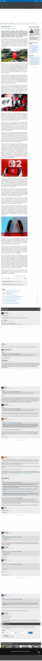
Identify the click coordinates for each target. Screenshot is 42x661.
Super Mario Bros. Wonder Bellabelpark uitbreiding (13, 299)
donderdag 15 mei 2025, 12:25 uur (8, 508)
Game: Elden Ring (34, 48)
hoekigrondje (6, 478)
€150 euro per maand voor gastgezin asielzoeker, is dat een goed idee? (35, 59)
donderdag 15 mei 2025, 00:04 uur (8, 419)
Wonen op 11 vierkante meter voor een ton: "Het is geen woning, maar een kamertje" (35, 60)
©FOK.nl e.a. (40, 655)
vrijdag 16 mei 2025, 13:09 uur (8, 614)
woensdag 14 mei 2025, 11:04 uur (8, 321)
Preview (4, 23)
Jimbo (5, 320)
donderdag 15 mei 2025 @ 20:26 (8, 564)
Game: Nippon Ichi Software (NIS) (35, 50)
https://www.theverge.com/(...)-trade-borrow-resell (12, 469)
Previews (16, 8)
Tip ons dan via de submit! (16, 281)
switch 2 (21, 275)
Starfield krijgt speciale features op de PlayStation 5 (13, 290)
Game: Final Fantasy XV (34, 49)
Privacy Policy (21, 651)
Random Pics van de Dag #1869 (35, 57)
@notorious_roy (8, 323)
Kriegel (5, 418)
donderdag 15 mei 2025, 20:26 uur (8, 548)
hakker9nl (6, 360)
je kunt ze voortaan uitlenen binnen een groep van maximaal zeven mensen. (19, 473)
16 (26, 278)
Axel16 (5, 387)
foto (5, 467)
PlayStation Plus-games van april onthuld (11, 292)
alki (4, 344)
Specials (19, 8)
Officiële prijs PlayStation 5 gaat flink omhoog (12, 297)
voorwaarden (11, 636)
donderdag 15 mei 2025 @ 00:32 (8, 482)
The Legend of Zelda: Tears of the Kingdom (35, 47)
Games (7, 23)
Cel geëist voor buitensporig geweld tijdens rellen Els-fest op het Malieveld (35, 64)
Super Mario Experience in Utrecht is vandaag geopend (14, 296)
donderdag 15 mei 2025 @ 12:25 (8, 536)
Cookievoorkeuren (27, 651)
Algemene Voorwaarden (15, 651)
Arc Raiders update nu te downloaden (11, 294)
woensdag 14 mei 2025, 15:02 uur (8, 405)
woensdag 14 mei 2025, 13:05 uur (8, 350)
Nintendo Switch (11, 23)
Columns (9, 8)
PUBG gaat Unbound (8, 293)
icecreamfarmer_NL (7, 349)
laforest (5, 507)
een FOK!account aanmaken (6, 628)
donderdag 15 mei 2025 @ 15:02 (8, 599)
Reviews (13, 8)
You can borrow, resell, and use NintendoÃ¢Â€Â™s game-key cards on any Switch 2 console (19, 491)
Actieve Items (2, 8)
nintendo (18, 275)
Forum (35, 8)
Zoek (40, 8)
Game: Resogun (33, 51)
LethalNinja (6, 532)
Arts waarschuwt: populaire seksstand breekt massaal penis (35, 58)
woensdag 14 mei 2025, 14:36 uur (8, 388)
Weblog (38, 8)
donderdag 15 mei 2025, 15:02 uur (8, 533)
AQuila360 (6, 313)
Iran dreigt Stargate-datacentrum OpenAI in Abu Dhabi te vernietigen (35, 61)
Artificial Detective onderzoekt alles (10, 300)
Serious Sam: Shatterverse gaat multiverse (12, 303)
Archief (22, 8)
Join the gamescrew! (19, 284)
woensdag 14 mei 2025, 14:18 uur (8, 361)
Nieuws (6, 8)
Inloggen (36, 1)
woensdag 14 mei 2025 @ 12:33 (8, 391)
